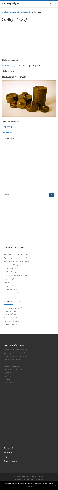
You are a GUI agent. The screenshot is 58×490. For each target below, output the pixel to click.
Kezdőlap (5, 12)
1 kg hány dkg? (9, 279)
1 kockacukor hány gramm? (13, 265)
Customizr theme (40, 479)
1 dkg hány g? (7, 126)
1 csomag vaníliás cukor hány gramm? (16, 275)
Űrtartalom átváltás (12, 325)
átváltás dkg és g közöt (14, 65)
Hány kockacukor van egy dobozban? (16, 261)
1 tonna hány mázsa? (11, 289)
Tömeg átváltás (14, 12)
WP (21, 479)
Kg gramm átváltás (12, 321)
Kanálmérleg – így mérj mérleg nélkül (16, 254)
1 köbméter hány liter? (11, 293)
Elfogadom (28, 486)
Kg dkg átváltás (10, 318)
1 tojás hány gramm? (11, 268)
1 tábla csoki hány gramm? (13, 272)
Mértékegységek (24, 476)
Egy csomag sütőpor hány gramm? (15, 258)
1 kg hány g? (7, 132)
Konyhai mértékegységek (14, 308)
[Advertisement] (29, 40)
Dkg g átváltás (26, 12)
